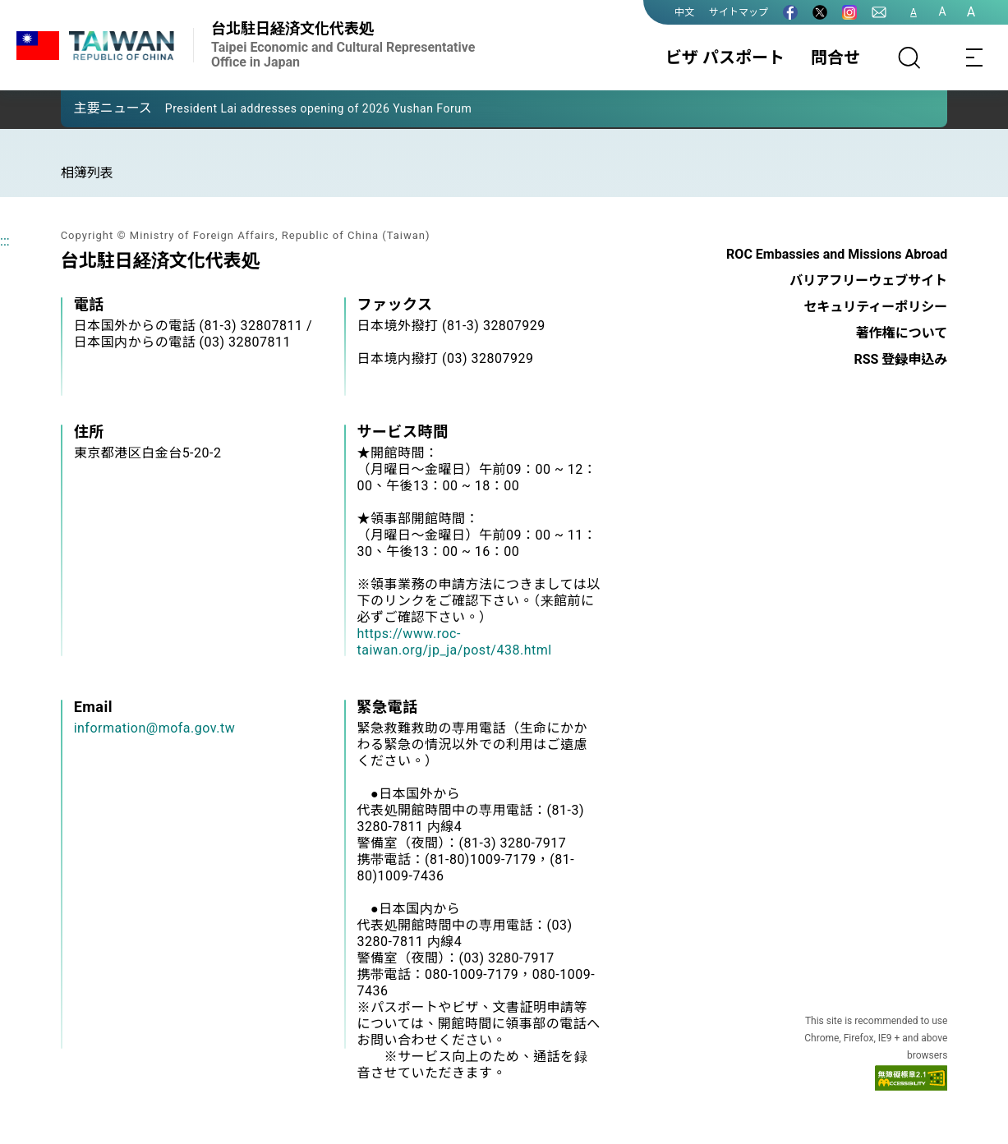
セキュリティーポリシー (875, 307)
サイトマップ (738, 12)
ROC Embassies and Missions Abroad (836, 254)
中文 (684, 12)
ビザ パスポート (725, 57)
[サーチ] (909, 57)
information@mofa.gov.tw (155, 728)
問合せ (835, 57)
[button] (85, 107)
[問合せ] (879, 12)
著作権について (902, 333)
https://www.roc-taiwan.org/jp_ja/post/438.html (454, 642)
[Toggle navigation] (975, 57)
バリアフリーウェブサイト (868, 280)
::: (5, 241)
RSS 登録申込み (900, 359)
